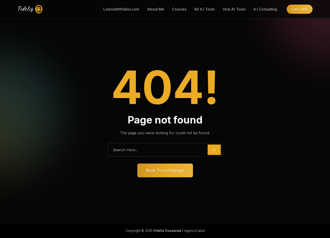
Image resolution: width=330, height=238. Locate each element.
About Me (155, 9)
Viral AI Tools (234, 9)
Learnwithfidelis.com (121, 9)
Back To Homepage (165, 170)
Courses (179, 9)
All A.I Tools (204, 9)
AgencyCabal (194, 231)
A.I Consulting (265, 9)
